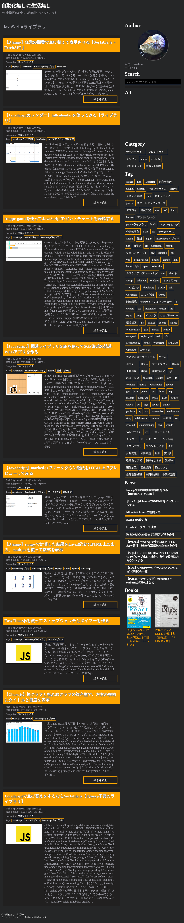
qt (140, 412)
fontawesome (133, 330)
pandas (161, 288)
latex (161, 392)
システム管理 (134, 197)
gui (128, 392)
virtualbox (173, 344)
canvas (151, 323)
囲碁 (59, 370)
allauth (129, 240)
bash (145, 232)
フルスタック (134, 167)
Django (15, 66)
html (175, 260)
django (129, 183)
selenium (142, 281)
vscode (169, 426)
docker (155, 260)
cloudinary (148, 288)
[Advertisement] (153, 119)
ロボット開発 (153, 167)
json (146, 330)
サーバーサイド (25, 62)
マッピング (132, 288)
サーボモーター (149, 440)
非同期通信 (168, 475)
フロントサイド (25, 135)
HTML (51, 370)
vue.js (139, 316)
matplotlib (150, 309)
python (140, 190)
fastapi (129, 281)
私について (161, 468)
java (135, 392)
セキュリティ (162, 197)
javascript (150, 183)
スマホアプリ (134, 447)
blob (136, 379)
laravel (174, 190)
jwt (153, 392)
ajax (157, 211)
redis (158, 337)
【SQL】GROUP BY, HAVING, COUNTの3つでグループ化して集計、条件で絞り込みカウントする (152, 558)
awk (128, 379)
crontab (130, 309)
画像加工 (131, 468)
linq (170, 392)
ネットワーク (171, 281)
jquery (129, 204)
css (139, 309)
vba (160, 426)
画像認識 (145, 468)
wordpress (131, 295)
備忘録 (175, 365)
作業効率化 (132, 232)
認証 (139, 240)
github (166, 260)
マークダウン (54, 492)
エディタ (145, 351)
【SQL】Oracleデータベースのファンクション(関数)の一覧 (152, 571)
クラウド (131, 440)
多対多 (167, 454)
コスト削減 (147, 295)
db (175, 379)
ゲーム (66, 370)
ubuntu (129, 190)
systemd (130, 426)
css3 (165, 211)
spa (171, 309)
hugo (128, 267)
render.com (173, 412)
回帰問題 (145, 454)
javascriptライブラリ (167, 240)
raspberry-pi (146, 337)
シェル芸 (167, 440)
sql (172, 254)
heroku (129, 218)
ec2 (153, 254)
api (170, 372)
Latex (67, 568)
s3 (166, 337)
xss (146, 433)
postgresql (156, 247)
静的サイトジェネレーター (156, 303)
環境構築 (131, 323)
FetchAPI (61, 66)
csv (169, 379)
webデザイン (133, 433)
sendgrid (154, 281)
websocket (156, 267)
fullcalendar (155, 385)
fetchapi (130, 385)
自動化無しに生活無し (26, 5)
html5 (153, 225)
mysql (155, 399)
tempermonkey (146, 426)
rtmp (128, 419)
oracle (162, 309)
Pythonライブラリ (21, 568)
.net (142, 323)
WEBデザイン (31, 237)
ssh (170, 288)
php (128, 247)
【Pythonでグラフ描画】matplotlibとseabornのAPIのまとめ (149, 582)
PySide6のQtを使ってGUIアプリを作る (150, 535)
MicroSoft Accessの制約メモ (143, 513)
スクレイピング (169, 225)
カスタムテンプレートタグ (141, 274)
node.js (166, 330)
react (148, 197)
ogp (146, 405)
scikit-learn (141, 419)
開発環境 (131, 303)
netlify (174, 399)
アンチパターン (146, 218)
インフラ (131, 160)
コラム (144, 365)
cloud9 (159, 379)
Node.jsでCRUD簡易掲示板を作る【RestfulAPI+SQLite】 (147, 493)
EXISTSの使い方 (136, 520)
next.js (155, 330)
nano (164, 399)
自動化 (144, 372)
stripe (147, 344)
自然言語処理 (134, 475)
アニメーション (161, 433)
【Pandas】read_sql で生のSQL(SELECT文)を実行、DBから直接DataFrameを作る (152, 545)
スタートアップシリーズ (151, 204)
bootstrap (148, 379)
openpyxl (131, 337)
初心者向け (165, 183)
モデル (161, 295)
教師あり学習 (134, 461)
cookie (162, 323)
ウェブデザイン (55, 139)
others (143, 160)
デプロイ (131, 211)
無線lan (169, 461)
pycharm (130, 412)
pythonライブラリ (136, 225)
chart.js (15, 718)
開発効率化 (158, 372)
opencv (155, 405)
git (146, 247)
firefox (142, 385)
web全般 (155, 160)
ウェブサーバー (169, 316)
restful (169, 247)
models (130, 399)
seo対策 (166, 419)
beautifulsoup (141, 260)
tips (139, 183)
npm (145, 267)
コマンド (131, 365)
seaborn (155, 419)
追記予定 (69, 139)
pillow (166, 405)
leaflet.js (162, 254)
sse (176, 419)
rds (146, 412)
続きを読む (100, 99)
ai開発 (137, 247)
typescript (158, 344)
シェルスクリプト (136, 254)
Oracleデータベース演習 (141, 528)
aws (163, 274)
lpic (137, 267)
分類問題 (131, 454)
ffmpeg (173, 323)
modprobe (143, 399)
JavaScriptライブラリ (44, 66)
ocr (138, 405)
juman (145, 392)
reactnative (157, 412)
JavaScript (26, 66)
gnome (169, 385)
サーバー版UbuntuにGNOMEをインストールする (152, 504)
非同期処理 (152, 475)
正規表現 (131, 372)
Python (75, 568)
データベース (166, 232)
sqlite (129, 316)
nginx (149, 240)
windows (131, 351)
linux (173, 211)
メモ (170, 447)
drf (153, 232)
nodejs (129, 405)
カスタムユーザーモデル (140, 358)
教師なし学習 (153, 461)
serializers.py (133, 344)
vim (128, 260)
